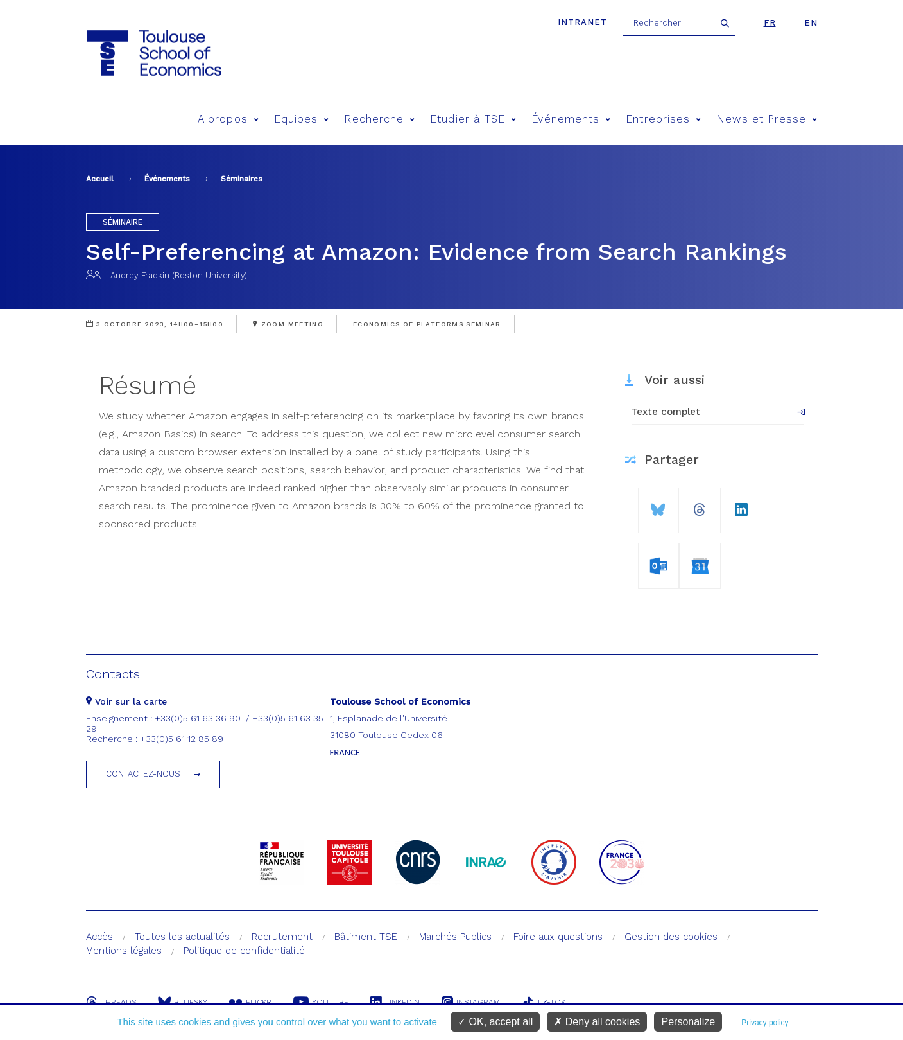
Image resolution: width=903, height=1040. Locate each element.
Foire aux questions (558, 936)
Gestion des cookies (671, 936)
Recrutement (282, 936)
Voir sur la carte (126, 701)
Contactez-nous (143, 774)
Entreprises (663, 119)
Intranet (582, 22)
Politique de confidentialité (244, 950)
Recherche (379, 119)
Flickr (250, 1002)
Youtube (320, 1002)
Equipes (301, 119)
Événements (570, 119)
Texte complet (666, 412)
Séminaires (241, 178)
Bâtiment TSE (365, 936)
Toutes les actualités (182, 936)
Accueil (100, 178)
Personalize (688, 1021)
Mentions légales (124, 950)
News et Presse (766, 119)
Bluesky (182, 1002)
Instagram (471, 1002)
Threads (111, 1002)
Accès (99, 936)
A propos (228, 119)
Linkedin (395, 1002)
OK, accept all (495, 1021)
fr (770, 23)
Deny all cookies (597, 1021)
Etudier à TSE (473, 119)
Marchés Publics (455, 936)
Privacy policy (764, 1022)
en (811, 23)
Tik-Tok (543, 1002)
